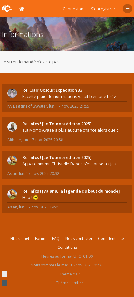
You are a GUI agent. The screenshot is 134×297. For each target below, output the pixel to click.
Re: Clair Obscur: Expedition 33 (52, 90)
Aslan (12, 173)
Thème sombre (69, 282)
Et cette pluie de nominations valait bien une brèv (69, 96)
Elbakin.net (19, 238)
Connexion (73, 9)
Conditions (67, 247)
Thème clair (70, 274)
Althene (14, 139)
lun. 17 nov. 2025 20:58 (43, 139)
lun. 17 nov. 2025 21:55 (69, 106)
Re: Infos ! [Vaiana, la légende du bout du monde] (71, 191)
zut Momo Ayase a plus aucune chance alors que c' (70, 130)
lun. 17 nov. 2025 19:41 (39, 207)
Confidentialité (111, 238)
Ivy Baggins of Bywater (27, 106)
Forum (41, 238)
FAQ (56, 238)
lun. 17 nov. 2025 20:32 (39, 173)
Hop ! (30, 197)
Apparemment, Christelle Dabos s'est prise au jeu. (69, 163)
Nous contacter (78, 238)
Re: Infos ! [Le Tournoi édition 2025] (57, 124)
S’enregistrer (103, 9)
